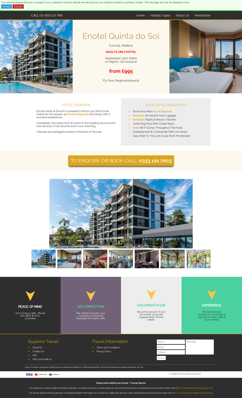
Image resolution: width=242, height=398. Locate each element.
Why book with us (42, 359)
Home (140, 15)
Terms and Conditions (108, 347)
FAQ (35, 355)
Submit (161, 358)
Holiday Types (160, 15)
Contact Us (38, 351)
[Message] (200, 347)
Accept (6, 6)
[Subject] (171, 352)
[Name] (171, 342)
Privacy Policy (104, 351)
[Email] (171, 347)
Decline (18, 6)
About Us (182, 15)
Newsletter (203, 15)
